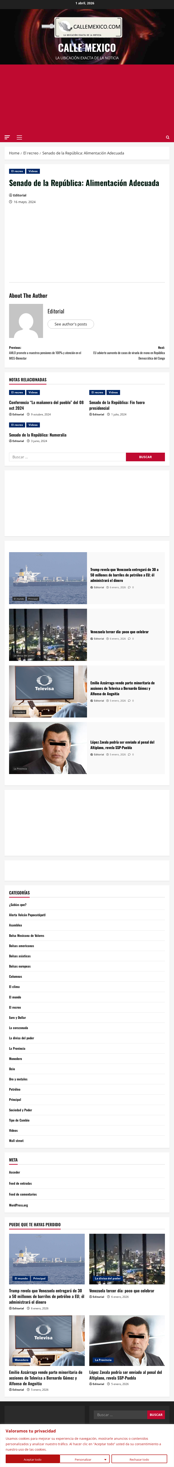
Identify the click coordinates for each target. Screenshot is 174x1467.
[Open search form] (167, 137)
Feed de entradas (21, 1204)
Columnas (16, 986)
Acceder (15, 1193)
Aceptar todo (141, 1459)
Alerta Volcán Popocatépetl (29, 920)
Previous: (48, 355)
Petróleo (15, 1106)
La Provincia (20, 773)
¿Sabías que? (18, 909)
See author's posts (72, 324)
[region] (87, 1445)
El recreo (17, 171)
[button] (7, 137)
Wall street (17, 1161)
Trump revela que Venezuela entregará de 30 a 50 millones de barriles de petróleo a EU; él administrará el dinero (46, 1317)
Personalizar (29, 1459)
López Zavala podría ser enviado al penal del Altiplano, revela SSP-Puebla (125, 1396)
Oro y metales (19, 1095)
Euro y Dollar (18, 1030)
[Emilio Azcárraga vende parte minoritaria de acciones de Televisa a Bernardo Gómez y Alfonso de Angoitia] (48, 696)
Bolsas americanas (22, 953)
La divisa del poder (24, 660)
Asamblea (16, 931)
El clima (14, 997)
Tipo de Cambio (20, 1139)
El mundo (19, 603)
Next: (126, 355)
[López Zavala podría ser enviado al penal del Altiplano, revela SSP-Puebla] (48, 753)
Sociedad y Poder (21, 1128)
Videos (33, 171)
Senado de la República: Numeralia (37, 439)
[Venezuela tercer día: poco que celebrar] (48, 639)
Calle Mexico (87, 47)
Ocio (12, 1084)
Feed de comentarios (24, 1215)
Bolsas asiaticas (20, 964)
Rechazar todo (85, 1459)
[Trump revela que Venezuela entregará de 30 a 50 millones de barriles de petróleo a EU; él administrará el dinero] (48, 583)
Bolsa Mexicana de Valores (28, 942)
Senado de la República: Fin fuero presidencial (117, 410)
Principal (33, 603)
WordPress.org (20, 1226)
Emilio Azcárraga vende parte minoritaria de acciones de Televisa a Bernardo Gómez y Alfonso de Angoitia (45, 1398)
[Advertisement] (87, 98)
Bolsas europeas (21, 975)
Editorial (19, 195)
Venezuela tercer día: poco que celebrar (121, 1312)
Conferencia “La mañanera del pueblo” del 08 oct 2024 (46, 410)
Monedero (19, 716)
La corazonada (19, 1041)
